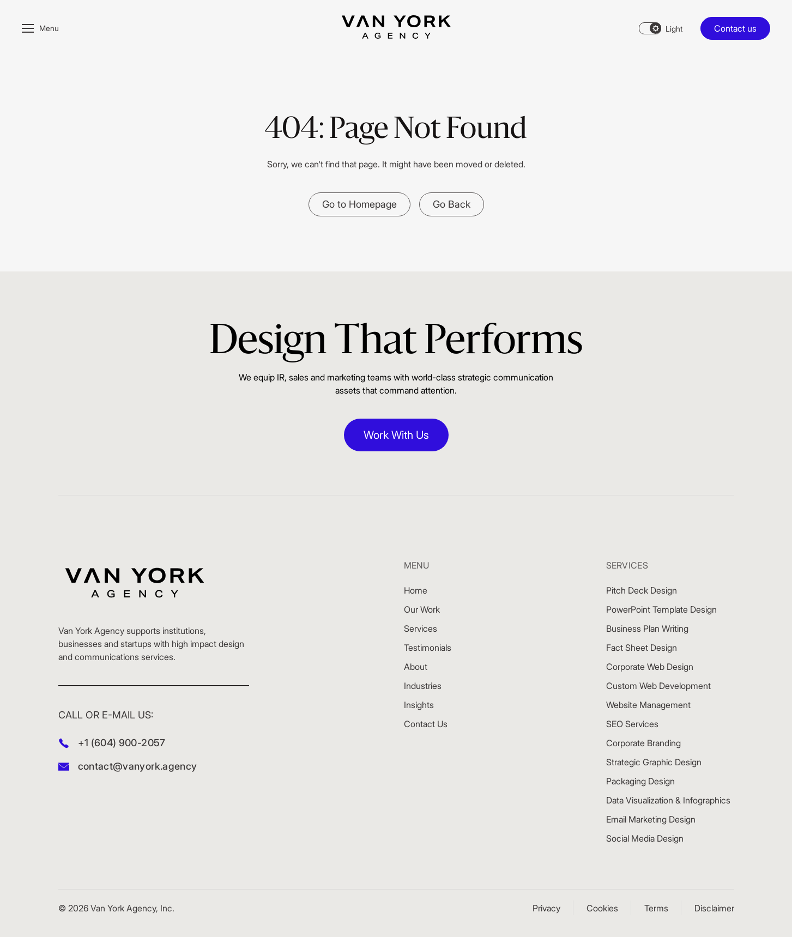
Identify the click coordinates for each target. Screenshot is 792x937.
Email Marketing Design (651, 819)
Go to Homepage (359, 204)
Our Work (422, 609)
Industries (423, 685)
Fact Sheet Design (641, 647)
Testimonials (427, 647)
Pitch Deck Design (641, 590)
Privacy (546, 908)
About (415, 666)
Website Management (648, 704)
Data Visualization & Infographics (668, 800)
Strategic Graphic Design (654, 762)
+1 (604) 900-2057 (122, 742)
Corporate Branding (643, 742)
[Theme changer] (660, 28)
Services (420, 628)
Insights (419, 704)
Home (415, 590)
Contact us (735, 28)
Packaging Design (640, 781)
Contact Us (426, 723)
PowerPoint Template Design (661, 609)
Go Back (451, 204)
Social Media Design (645, 838)
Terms (656, 908)
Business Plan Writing (647, 628)
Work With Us (396, 435)
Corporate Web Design (649, 666)
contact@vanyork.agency (137, 766)
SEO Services (632, 723)
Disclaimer (714, 908)
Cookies (602, 908)
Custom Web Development (658, 685)
